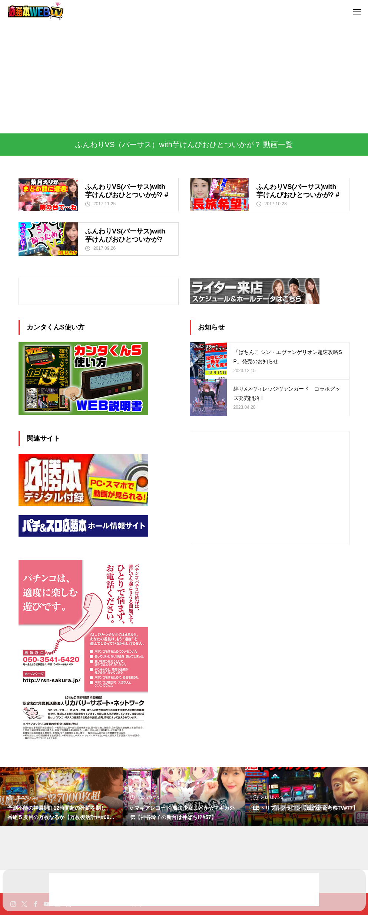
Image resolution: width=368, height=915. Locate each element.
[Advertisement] (184, 78)
